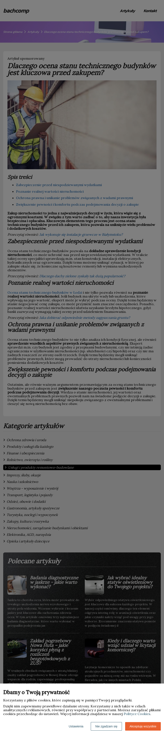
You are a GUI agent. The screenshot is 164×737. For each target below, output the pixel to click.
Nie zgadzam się (106, 726)
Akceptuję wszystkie (143, 726)
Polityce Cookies (137, 714)
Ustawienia (76, 726)
